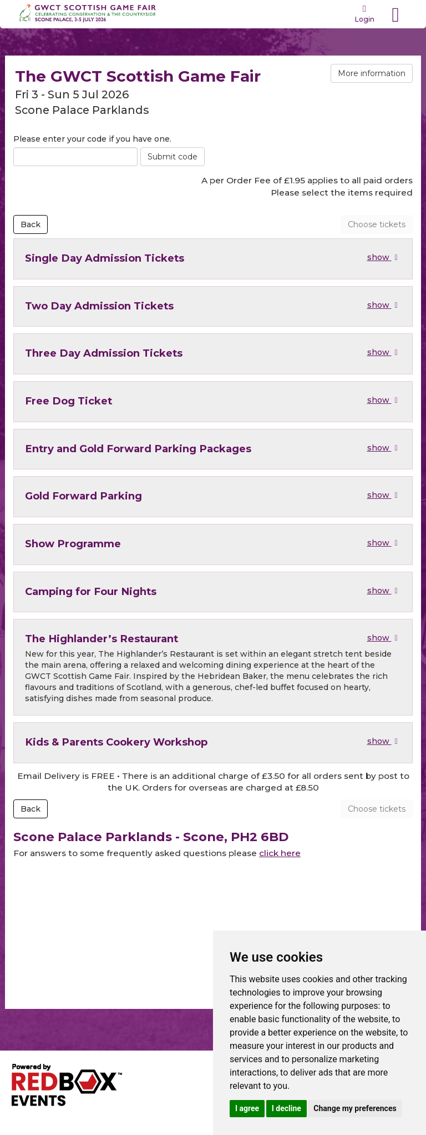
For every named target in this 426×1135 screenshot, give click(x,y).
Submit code (172, 157)
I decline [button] (286, 1108)
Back (30, 224)
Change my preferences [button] (354, 1108)
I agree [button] (247, 1108)
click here (280, 853)
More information (371, 73)
